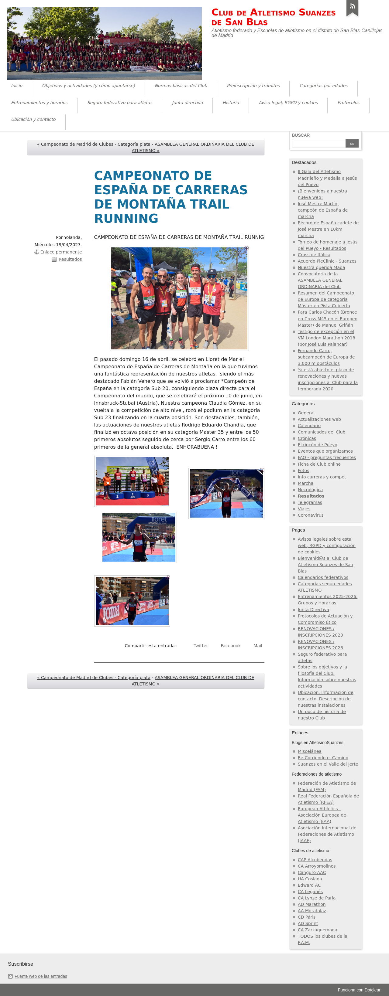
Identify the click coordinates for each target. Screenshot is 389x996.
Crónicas (307, 438)
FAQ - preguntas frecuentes (327, 457)
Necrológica (310, 489)
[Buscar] (318, 143)
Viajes (304, 508)
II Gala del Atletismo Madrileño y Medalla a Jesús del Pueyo (327, 178)
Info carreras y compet (322, 476)
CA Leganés (310, 891)
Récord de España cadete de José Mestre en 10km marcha (328, 229)
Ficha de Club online (319, 464)
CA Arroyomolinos (317, 866)
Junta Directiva (313, 609)
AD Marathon (312, 904)
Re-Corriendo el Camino (323, 757)
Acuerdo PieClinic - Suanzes (327, 261)
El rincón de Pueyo (317, 444)
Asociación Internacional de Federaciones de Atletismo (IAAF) (327, 834)
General (306, 412)
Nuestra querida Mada (321, 267)
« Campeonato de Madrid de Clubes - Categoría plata (93, 144)
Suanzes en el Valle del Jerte (328, 764)
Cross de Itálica (314, 254)
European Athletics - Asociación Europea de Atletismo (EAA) (322, 815)
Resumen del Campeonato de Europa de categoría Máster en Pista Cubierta (326, 299)
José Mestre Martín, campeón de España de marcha (323, 210)
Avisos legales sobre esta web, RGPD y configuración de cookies (327, 545)
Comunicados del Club (322, 432)
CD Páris (306, 917)
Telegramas (310, 502)
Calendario (309, 425)
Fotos (303, 470)
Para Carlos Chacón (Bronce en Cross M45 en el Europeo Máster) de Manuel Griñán (327, 318)
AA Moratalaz (312, 910)
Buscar (301, 135)
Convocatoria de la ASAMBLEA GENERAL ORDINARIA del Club (320, 280)
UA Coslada (310, 878)
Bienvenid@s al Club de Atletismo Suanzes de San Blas (325, 564)
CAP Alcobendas (315, 859)
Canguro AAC (312, 872)
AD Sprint (308, 923)
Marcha (305, 483)
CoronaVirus (311, 515)
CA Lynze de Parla (317, 898)
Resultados (70, 259)
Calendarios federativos (323, 577)
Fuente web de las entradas (41, 976)
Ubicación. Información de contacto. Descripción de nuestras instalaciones (325, 699)
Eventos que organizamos (325, 451)
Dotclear (372, 990)
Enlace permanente (61, 252)
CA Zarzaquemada (317, 929)
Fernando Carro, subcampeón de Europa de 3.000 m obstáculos (326, 357)
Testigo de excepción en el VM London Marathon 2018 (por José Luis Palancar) (326, 338)
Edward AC (309, 885)
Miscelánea (310, 751)
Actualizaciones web (319, 419)
